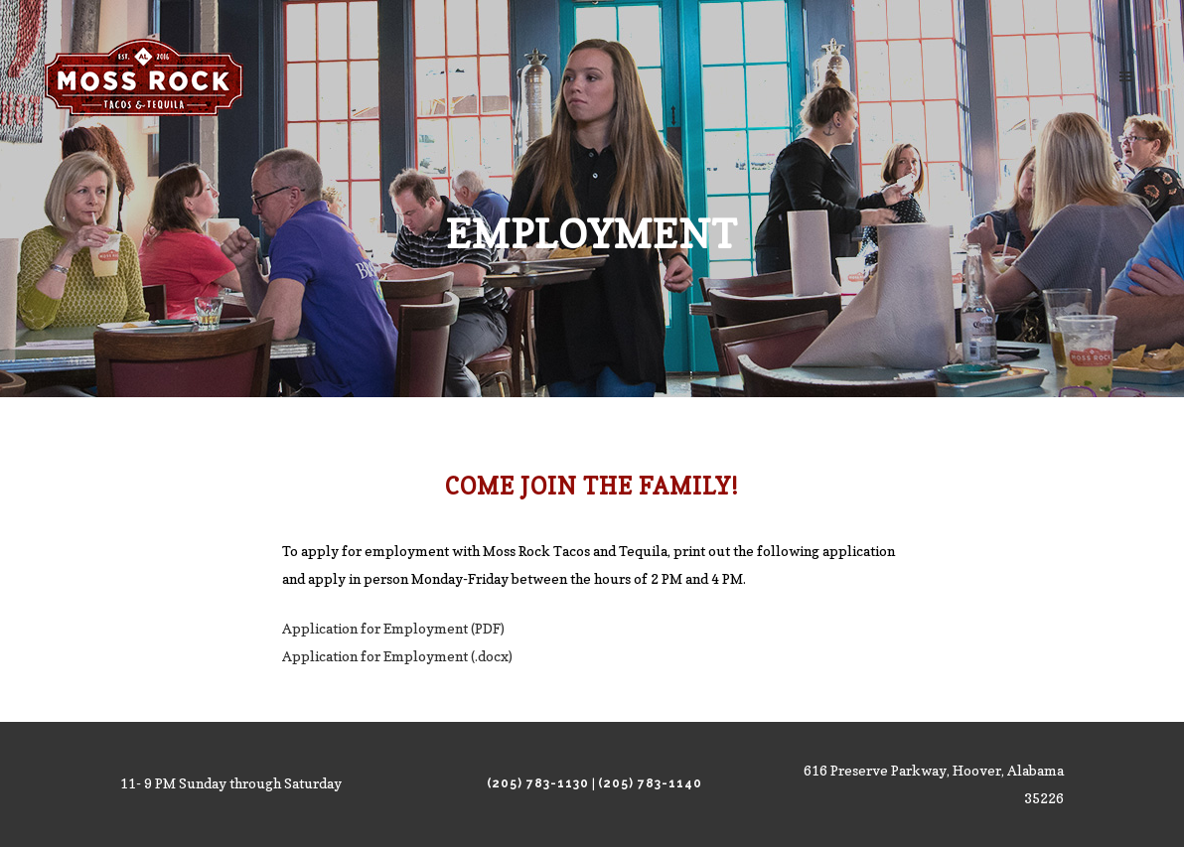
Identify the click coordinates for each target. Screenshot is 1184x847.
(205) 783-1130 (538, 783)
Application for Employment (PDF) (393, 628)
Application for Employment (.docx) (397, 655)
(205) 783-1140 (650, 783)
